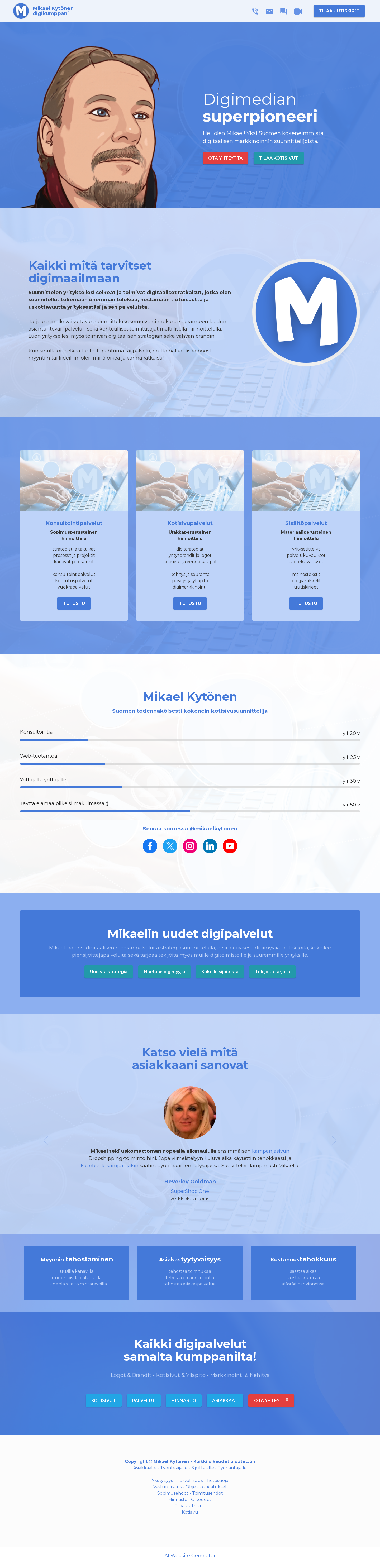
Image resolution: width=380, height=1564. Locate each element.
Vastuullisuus (167, 1486)
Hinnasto (178, 1499)
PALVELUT (143, 1400)
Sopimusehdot (172, 1493)
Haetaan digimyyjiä (164, 971)
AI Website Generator (190, 1555)
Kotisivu (190, 1512)
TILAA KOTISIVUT (278, 158)
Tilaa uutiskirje (190, 1505)
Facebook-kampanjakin (110, 1166)
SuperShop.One (190, 1191)
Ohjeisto (194, 1486)
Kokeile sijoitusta (220, 971)
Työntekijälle (174, 1467)
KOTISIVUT (103, 1400)
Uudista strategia (108, 971)
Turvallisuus (190, 1480)
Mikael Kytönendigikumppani (53, 11)
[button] (45, 1144)
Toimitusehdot (207, 1493)
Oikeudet (201, 1499)
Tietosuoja (217, 1480)
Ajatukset (217, 1486)
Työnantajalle (232, 1467)
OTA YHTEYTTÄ (225, 158)
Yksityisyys (162, 1480)
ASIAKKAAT (225, 1400)
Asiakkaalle (144, 1467)
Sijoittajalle (202, 1467)
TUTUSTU (74, 603)
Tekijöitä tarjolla (272, 971)
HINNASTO (184, 1400)
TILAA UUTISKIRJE (339, 10)
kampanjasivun (270, 1151)
